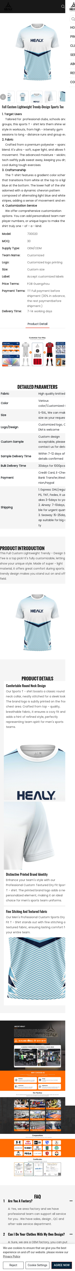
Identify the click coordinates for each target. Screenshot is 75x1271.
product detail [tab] (37, 324)
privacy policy (11, 1256)
